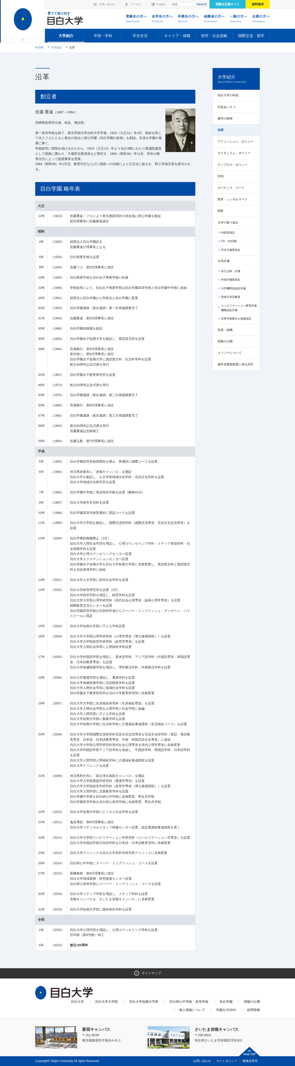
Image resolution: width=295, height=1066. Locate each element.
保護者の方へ (214, 19)
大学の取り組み (228, 222)
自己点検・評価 (230, 271)
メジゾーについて (230, 353)
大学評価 (224, 261)
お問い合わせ (107, 4)
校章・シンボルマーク (233, 199)
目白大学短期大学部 (143, 1001)
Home (39, 47)
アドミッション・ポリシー (236, 141)
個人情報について (192, 1010)
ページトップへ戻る (249, 1051)
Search (202, 4)
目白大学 (77, 1001)
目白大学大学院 (106, 1001)
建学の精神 (225, 118)
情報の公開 (225, 341)
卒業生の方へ (188, 19)
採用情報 (253, 1010)
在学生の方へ (162, 19)
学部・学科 (103, 36)
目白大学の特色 (228, 95)
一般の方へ (238, 19)
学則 (221, 176)
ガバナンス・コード (231, 188)
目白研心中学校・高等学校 (188, 1001)
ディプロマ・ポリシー (233, 165)
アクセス (135, 4)
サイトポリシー (226, 1061)
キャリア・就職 (177, 36)
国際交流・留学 (251, 36)
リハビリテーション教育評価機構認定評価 (239, 308)
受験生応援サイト (228, 4)
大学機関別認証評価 (233, 288)
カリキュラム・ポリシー (234, 153)
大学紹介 (65, 36)
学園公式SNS (226, 1010)
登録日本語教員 (230, 296)
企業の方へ (261, 19)
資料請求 (258, 4)
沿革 (221, 130)
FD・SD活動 (229, 241)
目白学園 (226, 1001)
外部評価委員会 (230, 279)
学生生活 (140, 36)
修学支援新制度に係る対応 (236, 364)
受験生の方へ (136, 19)
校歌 (221, 211)
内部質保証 (228, 232)
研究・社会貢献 (214, 36)
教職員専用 (250, 1061)
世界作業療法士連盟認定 (236, 318)
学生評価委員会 (230, 249)
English (161, 4)
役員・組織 (225, 330)
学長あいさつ (227, 107)
